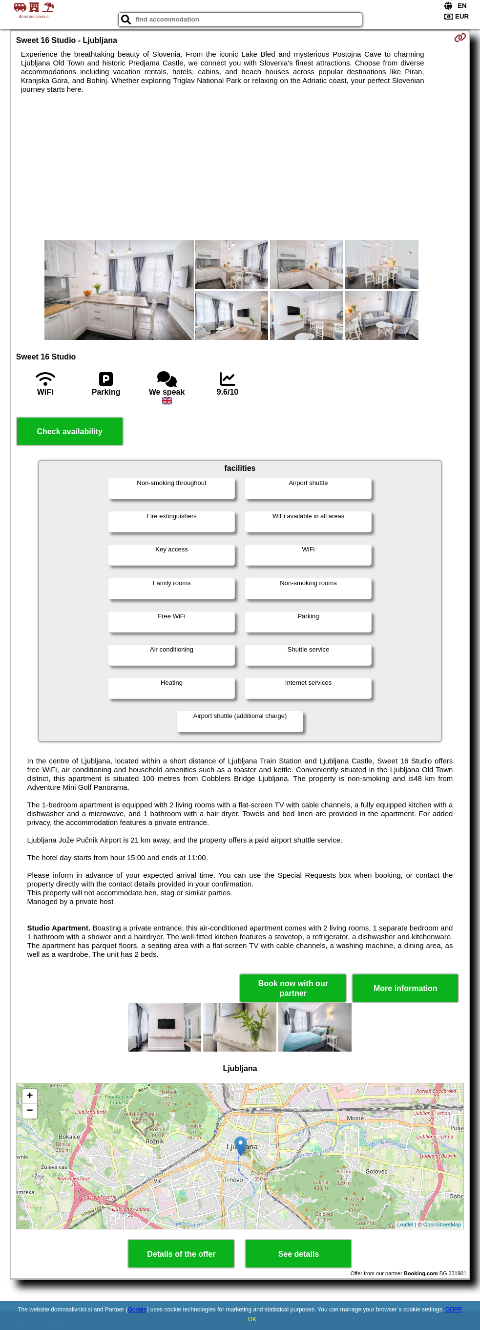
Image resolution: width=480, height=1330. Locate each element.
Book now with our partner (293, 988)
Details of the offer (181, 1254)
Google (137, 1309)
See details (298, 1254)
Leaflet (405, 1224)
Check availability (70, 431)
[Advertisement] (240, 167)
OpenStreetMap (442, 1224)
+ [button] (30, 1096)
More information (406, 988)
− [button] (30, 1111)
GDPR (453, 1309)
